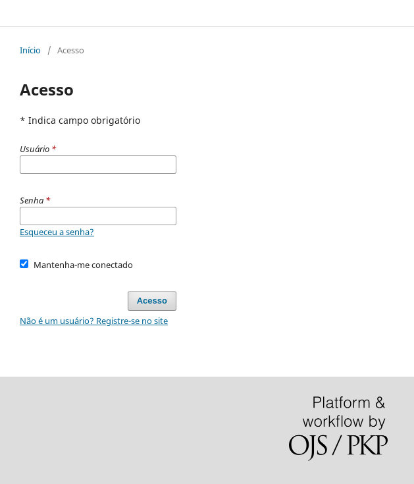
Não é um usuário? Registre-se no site (94, 321)
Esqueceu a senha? (57, 232)
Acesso (152, 301)
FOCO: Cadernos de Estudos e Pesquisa (114, 12)
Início (30, 50)
